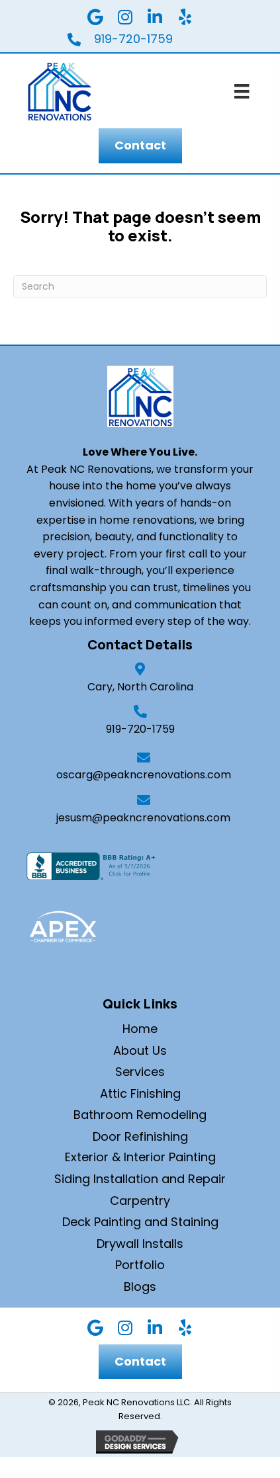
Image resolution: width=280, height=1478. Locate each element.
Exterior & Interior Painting (140, 1157)
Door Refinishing (140, 1136)
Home (140, 1028)
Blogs (140, 1286)
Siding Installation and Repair (140, 1178)
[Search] (140, 286)
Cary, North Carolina (140, 686)
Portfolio (140, 1264)
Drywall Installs (140, 1243)
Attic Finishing (140, 1093)
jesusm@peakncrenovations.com (143, 817)
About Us (140, 1050)
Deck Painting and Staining (140, 1221)
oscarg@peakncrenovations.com (143, 774)
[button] (95, 16)
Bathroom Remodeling (140, 1114)
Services (140, 1071)
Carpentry (140, 1200)
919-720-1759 (140, 729)
